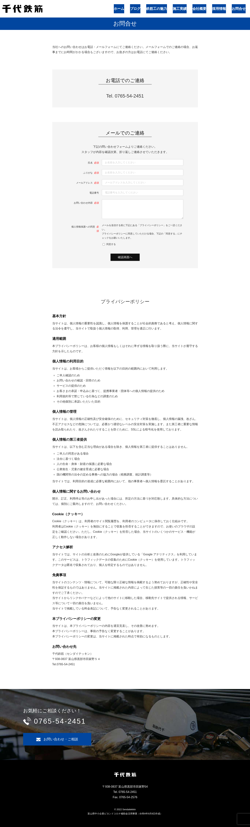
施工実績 (189, 6)
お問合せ (238, 6)
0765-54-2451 (60, 721)
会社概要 (205, 6)
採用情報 (221, 6)
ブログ (154, 6)
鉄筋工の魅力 (171, 6)
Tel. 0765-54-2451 (125, 92)
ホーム (140, 6)
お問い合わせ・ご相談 (61, 739)
